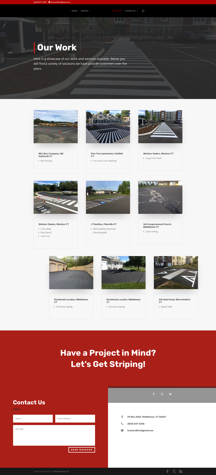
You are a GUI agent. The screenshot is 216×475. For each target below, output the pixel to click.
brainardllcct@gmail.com (140, 430)
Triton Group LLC (61, 471)
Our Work (117, 11)
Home (74, 11)
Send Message (82, 450)
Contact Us (130, 11)
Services (84, 11)
